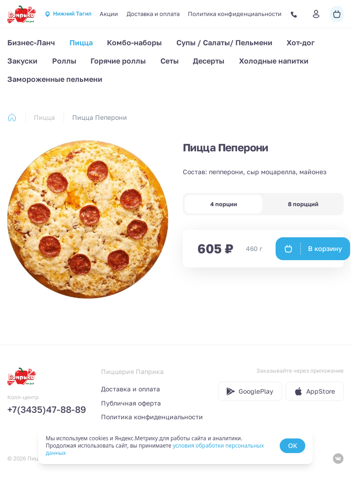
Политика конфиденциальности (235, 13)
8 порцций (303, 204)
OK (292, 445)
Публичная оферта (131, 403)
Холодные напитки (273, 60)
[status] (175, 445)
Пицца (81, 42)
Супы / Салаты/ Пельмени (224, 42)
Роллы (64, 60)
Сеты (169, 60)
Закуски (22, 60)
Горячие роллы (118, 60)
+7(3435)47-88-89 (46, 409)
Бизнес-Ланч (31, 42)
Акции (109, 13)
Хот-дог (301, 42)
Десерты (208, 60)
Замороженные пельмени (54, 79)
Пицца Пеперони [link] (99, 117)
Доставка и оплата (153, 13)
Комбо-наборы (134, 42)
